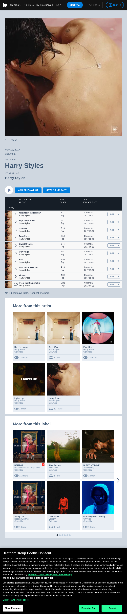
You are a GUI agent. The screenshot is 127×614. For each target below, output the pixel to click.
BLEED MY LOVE (91, 465)
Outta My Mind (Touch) (94, 516)
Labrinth (52, 519)
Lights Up (18, 398)
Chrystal (87, 519)
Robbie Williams (21, 468)
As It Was (53, 347)
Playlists (29, 5)
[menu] (14, 5)
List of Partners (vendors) (16, 600)
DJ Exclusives (44, 5)
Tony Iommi (35, 468)
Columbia (88, 213)
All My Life (19, 516)
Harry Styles (15, 178)
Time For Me (55, 465)
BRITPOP (18, 465)
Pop (62, 215)
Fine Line (87, 347)
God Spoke (54, 516)
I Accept (112, 608)
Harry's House (21, 347)
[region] (63, 581)
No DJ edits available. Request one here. (27, 292)
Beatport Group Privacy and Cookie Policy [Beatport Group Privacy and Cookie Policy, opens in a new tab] (50, 574)
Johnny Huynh (89, 468)
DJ (58, 5)
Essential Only (89, 608)
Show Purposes (13, 608)
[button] (8, 214)
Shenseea (53, 468)
